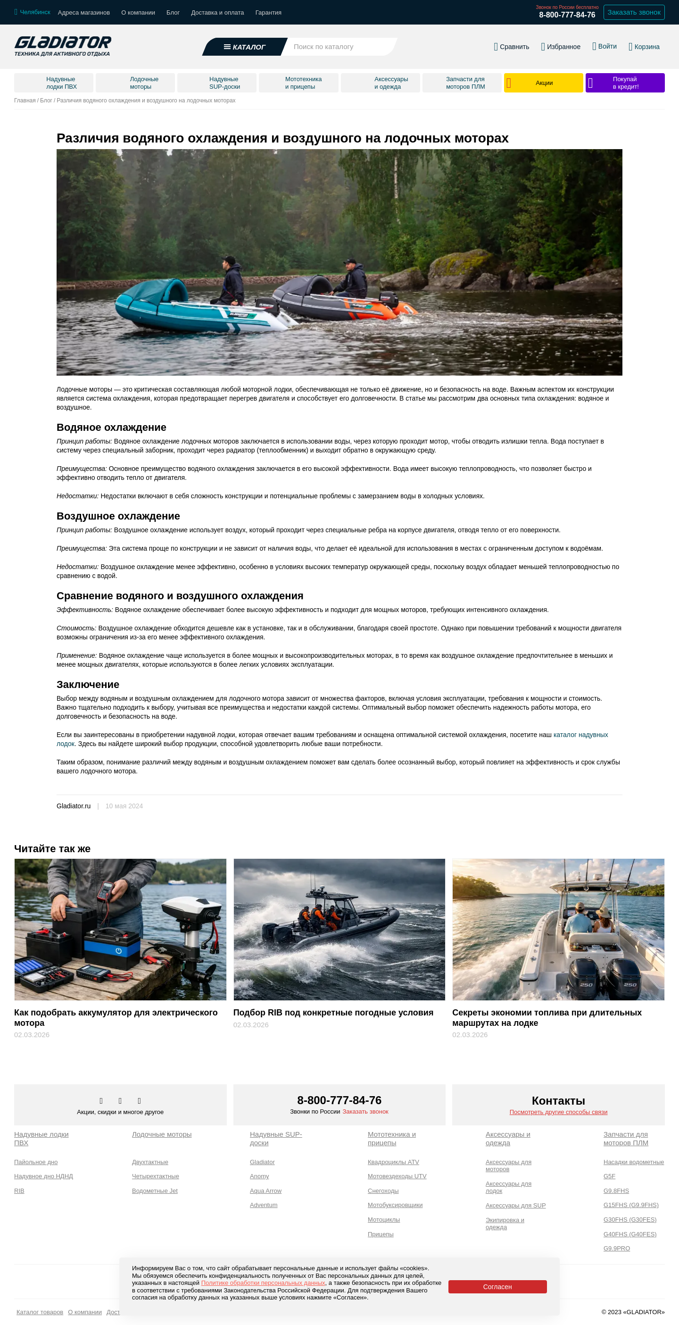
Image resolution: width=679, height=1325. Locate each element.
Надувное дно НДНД (43, 1176)
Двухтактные (150, 1162)
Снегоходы (383, 1190)
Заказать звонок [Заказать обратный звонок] (634, 12)
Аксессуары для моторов (508, 1165)
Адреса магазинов (84, 12)
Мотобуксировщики (395, 1204)
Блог (173, 12)
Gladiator (262, 1162)
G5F (609, 1176)
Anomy (259, 1176)
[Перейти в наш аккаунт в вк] (102, 1101)
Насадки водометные (634, 1162)
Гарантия (269, 12)
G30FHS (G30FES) (630, 1219)
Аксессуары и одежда (508, 1138)
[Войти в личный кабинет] (604, 46)
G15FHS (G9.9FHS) (631, 1204)
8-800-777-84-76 (567, 15)
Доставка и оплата (217, 12)
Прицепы (381, 1234)
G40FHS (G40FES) (630, 1234)
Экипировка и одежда (505, 1223)
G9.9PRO (617, 1248)
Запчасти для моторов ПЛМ (626, 1138)
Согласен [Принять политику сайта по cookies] (497, 1287)
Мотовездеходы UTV (397, 1176)
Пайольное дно (36, 1162)
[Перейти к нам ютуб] (139, 1101)
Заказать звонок (365, 1111)
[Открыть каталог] (245, 47)
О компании (138, 12)
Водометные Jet (155, 1190)
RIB (19, 1190)
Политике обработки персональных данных (263, 1282)
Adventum (264, 1204)
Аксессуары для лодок (508, 1187)
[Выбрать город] (32, 12)
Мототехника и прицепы (392, 1138)
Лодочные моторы (162, 1134)
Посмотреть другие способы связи (559, 1111)
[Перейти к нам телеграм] (121, 1101)
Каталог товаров (40, 1312)
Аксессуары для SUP (516, 1205)
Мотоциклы (384, 1219)
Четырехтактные (155, 1176)
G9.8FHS (616, 1190)
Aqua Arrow (266, 1190)
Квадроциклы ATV (393, 1162)
